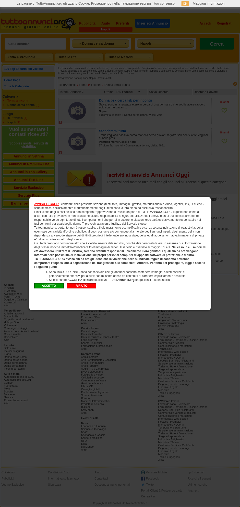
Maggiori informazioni (209, 3)
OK (185, 3)
